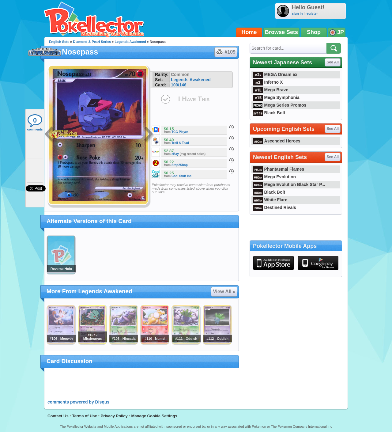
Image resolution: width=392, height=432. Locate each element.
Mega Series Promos (279, 105)
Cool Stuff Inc (181, 176)
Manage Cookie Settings (154, 416)
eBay (175, 154)
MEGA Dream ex (275, 74)
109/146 (179, 84)
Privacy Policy (114, 416)
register (311, 13)
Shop (314, 32)
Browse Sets (281, 32)
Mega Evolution (274, 176)
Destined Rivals (274, 207)
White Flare (270, 199)
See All (332, 62)
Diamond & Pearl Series (92, 42)
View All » (224, 291)
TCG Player (180, 132)
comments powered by (78, 402)
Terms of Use (84, 416)
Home (249, 32)
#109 (226, 52)
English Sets (59, 42)
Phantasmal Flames (278, 169)
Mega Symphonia (276, 97)
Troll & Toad (180, 143)
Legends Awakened (130, 42)
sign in (297, 13)
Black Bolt (269, 112)
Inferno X (268, 82)
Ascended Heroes (276, 140)
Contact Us (58, 416)
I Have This (193, 99)
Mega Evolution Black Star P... (289, 184)
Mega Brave (270, 89)
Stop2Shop (180, 165)
